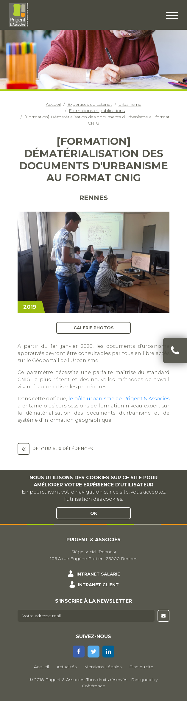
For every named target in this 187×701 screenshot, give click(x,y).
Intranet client (98, 584)
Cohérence (93, 685)
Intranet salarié (98, 574)
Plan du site (141, 666)
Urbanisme (130, 104)
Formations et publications (97, 110)
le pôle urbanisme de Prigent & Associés (118, 398)
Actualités (67, 666)
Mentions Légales (102, 666)
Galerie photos (94, 328)
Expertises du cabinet (89, 104)
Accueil (53, 104)
